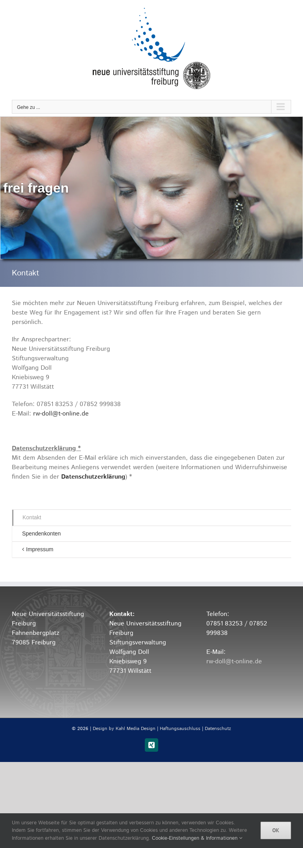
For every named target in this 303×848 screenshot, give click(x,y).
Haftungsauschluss (180, 728)
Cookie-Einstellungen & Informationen (197, 838)
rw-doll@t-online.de (61, 413)
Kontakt (31, 517)
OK (275, 830)
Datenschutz (218, 728)
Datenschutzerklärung (93, 476)
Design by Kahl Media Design (124, 728)
